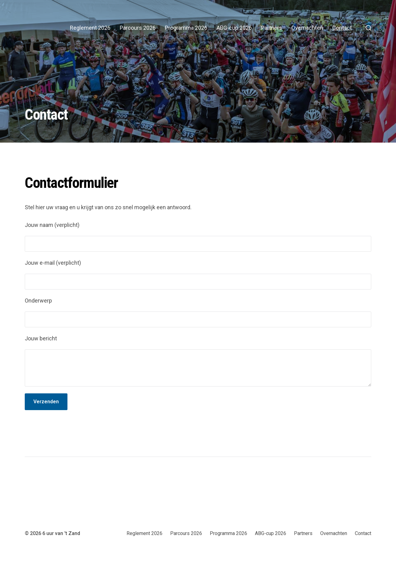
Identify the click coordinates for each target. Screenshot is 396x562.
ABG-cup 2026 (234, 28)
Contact (342, 28)
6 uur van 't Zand (61, 533)
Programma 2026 (186, 28)
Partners (271, 28)
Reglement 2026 (90, 28)
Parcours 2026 (138, 28)
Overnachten (307, 28)
